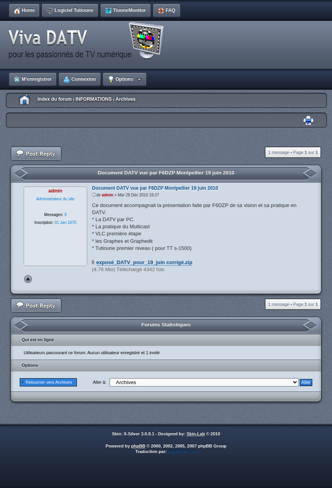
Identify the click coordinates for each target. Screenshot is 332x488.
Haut (28, 279)
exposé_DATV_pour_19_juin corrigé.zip (144, 262)
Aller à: (99, 382)
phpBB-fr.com (182, 451)
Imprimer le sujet (308, 121)
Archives (126, 99)
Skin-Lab (196, 433)
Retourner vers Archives (49, 382)
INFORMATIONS (93, 99)
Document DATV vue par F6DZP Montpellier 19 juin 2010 (166, 173)
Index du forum (54, 99)
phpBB (138, 446)
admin (107, 195)
